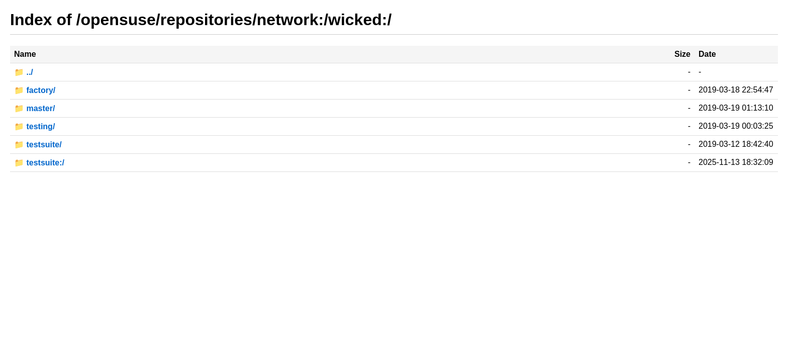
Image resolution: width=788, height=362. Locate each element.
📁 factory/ (34, 90)
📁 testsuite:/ (39, 162)
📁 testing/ (34, 126)
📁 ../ (23, 72)
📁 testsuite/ (38, 144)
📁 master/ (34, 108)
